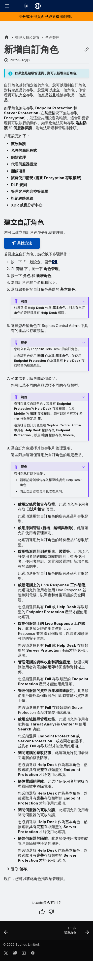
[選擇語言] (38, 6)
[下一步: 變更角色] (76, 932)
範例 (24, 301)
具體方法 (22, 243)
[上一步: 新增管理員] (6, 932)
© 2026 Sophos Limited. (21, 944)
